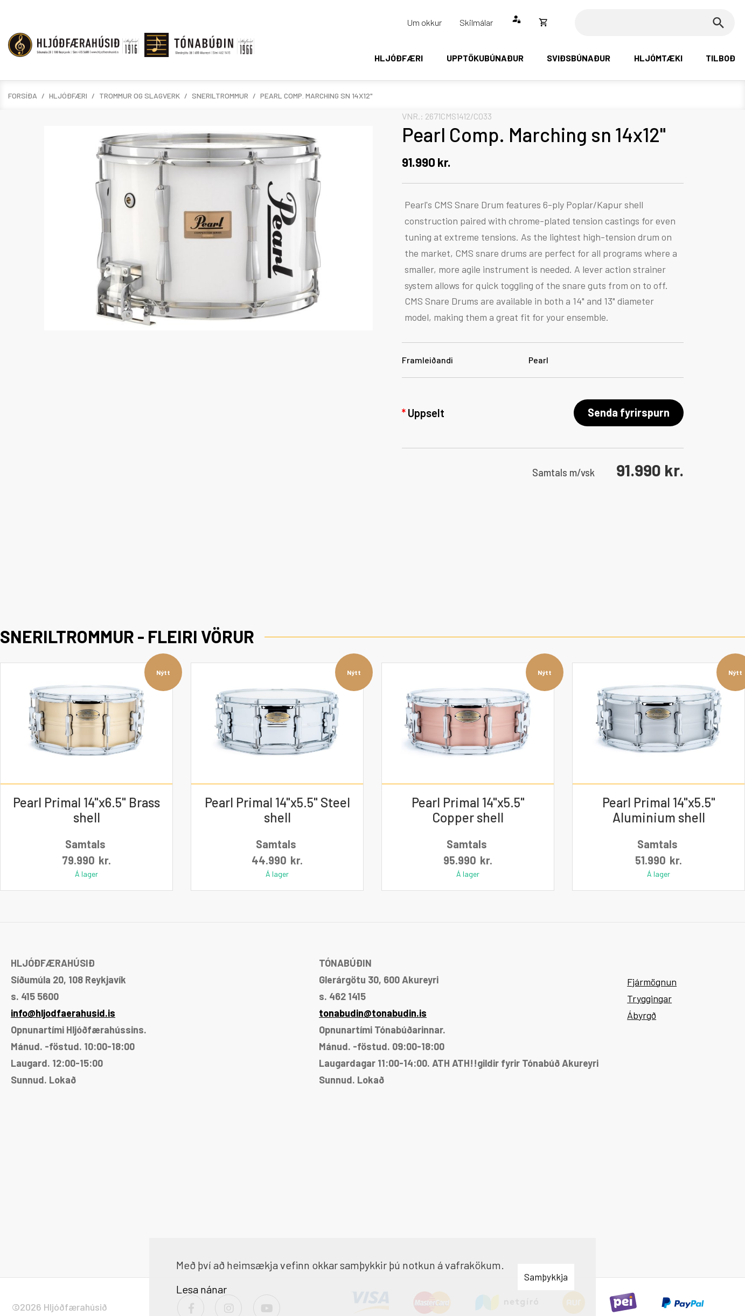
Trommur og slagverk (139, 95)
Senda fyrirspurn (629, 412)
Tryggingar (649, 998)
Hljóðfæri (68, 95)
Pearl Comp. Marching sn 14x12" (316, 95)
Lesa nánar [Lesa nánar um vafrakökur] (201, 1289)
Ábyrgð (641, 1015)
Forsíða (22, 95)
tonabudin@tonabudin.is (373, 1013)
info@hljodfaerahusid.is (63, 1013)
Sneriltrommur (220, 95)
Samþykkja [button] (546, 1276)
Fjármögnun (652, 982)
